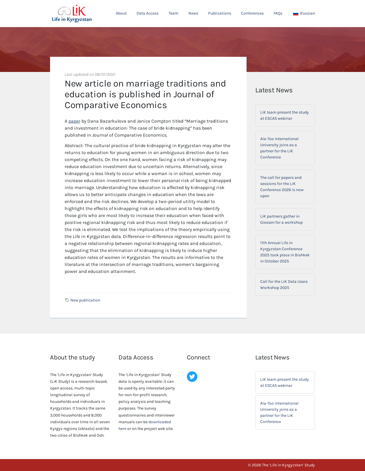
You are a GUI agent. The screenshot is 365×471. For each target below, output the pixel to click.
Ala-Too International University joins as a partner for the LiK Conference (279, 148)
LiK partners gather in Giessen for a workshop (281, 219)
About (121, 13)
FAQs (278, 13)
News (193, 13)
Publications (219, 13)
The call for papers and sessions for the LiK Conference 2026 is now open (282, 186)
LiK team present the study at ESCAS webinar (284, 115)
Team (173, 13)
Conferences (252, 13)
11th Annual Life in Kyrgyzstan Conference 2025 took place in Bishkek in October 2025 (285, 252)
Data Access (148, 13)
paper (74, 121)
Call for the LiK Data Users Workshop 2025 (284, 284)
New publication (85, 300)
